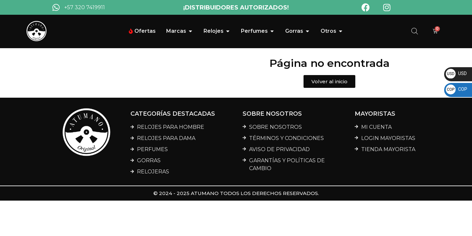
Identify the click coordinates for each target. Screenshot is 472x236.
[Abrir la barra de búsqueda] (414, 31)
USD (456, 73)
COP (456, 89)
